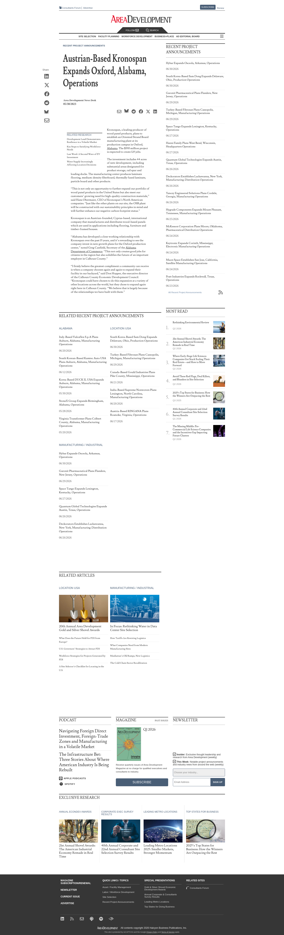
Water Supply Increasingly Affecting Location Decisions (81, 163)
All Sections (222, 36)
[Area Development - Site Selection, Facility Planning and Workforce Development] (142, 19)
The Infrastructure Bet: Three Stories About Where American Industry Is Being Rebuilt (84, 762)
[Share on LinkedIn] (48, 76)
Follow (132, 30)
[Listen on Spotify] (85, 784)
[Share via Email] (48, 120)
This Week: (198, 763)
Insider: (197, 756)
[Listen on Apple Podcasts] (85, 778)
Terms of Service (168, 932)
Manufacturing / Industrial (81, 444)
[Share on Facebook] (48, 94)
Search (152, 30)
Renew (220, 8)
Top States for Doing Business (159, 906)
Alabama (112, 148)
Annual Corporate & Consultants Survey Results (160, 895)
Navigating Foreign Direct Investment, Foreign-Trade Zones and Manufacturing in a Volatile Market (83, 738)
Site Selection (109, 897)
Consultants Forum (71, 8)
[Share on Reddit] (48, 103)
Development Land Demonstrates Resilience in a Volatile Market (84, 141)
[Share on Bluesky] (48, 111)
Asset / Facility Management (116, 887)
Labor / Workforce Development (118, 892)
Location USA (120, 328)
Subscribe (207, 7)
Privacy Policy (152, 932)
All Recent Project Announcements (185, 292)
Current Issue (70, 896)
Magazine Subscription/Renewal (76, 882)
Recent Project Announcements (84, 45)
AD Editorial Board (188, 36)
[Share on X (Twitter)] (48, 85)
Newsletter (69, 890)
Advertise (88, 8)
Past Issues (161, 720)
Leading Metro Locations (156, 902)
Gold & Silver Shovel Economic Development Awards (160, 888)
